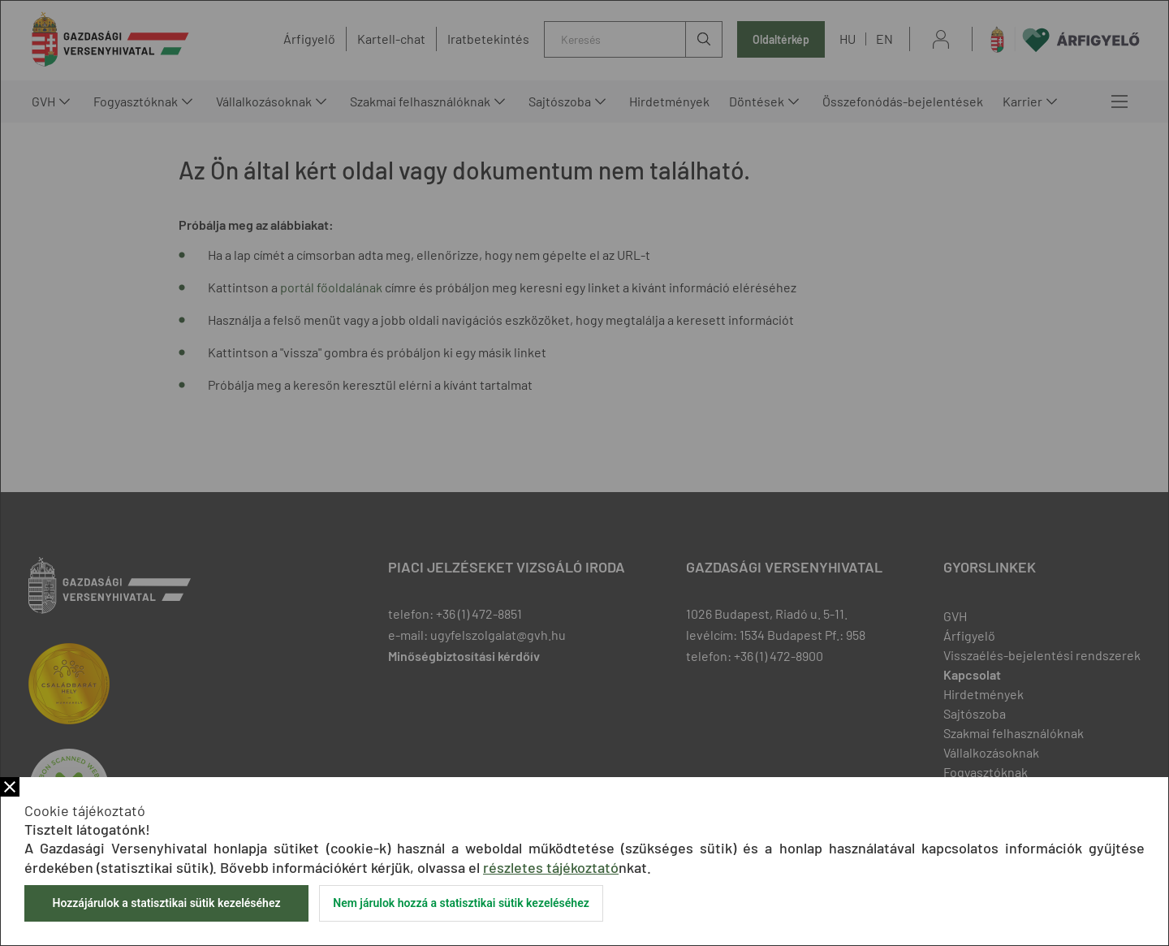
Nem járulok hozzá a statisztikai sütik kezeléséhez (461, 902)
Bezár (9, 787)
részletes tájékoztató (551, 867)
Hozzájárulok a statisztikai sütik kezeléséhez (166, 902)
